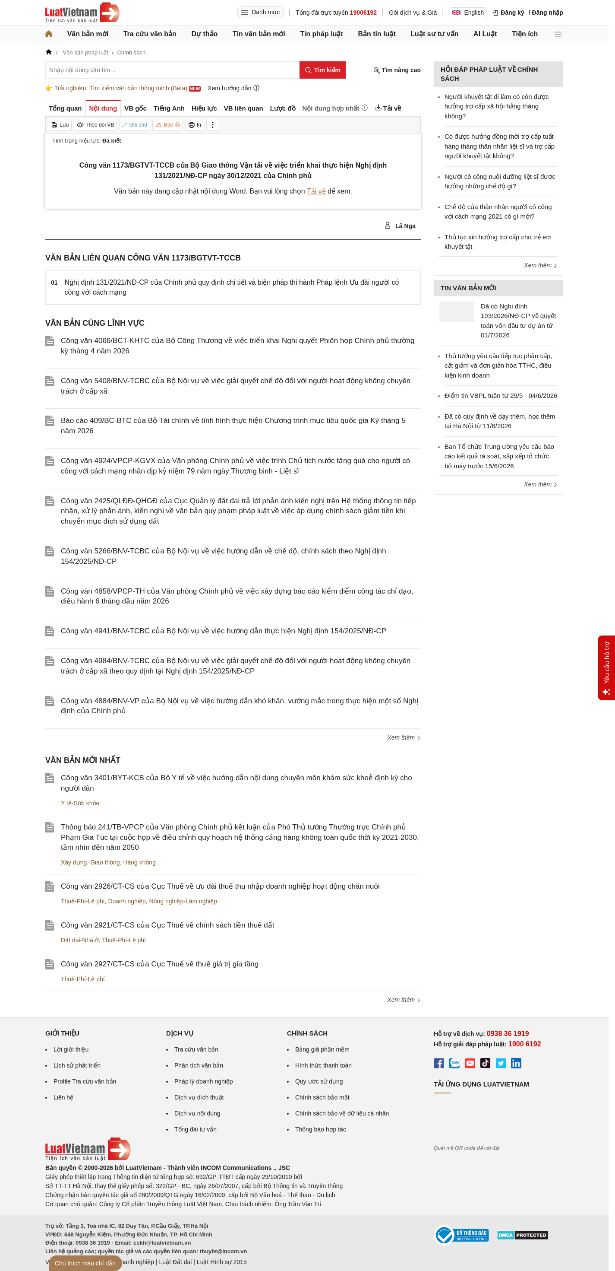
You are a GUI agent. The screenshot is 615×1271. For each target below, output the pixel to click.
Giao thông (105, 862)
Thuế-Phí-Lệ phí (83, 901)
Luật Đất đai (175, 1261)
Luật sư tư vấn (434, 34)
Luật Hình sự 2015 (222, 1261)
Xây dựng (74, 862)
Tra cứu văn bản (150, 34)
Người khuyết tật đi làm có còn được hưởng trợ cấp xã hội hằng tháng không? (497, 106)
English (468, 12)
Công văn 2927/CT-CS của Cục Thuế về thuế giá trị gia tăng (160, 964)
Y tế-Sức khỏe (80, 803)
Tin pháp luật (321, 34)
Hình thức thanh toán (323, 1065)
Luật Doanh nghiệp (128, 1261)
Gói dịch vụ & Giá (413, 12)
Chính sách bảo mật (322, 1097)
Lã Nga (400, 225)
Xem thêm (404, 737)
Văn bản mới (87, 34)
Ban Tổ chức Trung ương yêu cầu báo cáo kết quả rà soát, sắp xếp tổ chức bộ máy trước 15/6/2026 (499, 456)
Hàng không (139, 862)
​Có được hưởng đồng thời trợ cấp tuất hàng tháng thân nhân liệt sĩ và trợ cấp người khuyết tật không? (500, 146)
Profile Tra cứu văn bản (85, 1081)
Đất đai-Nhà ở (80, 940)
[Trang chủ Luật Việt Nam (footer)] (88, 1158)
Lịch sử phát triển (77, 1065)
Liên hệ (63, 1097)
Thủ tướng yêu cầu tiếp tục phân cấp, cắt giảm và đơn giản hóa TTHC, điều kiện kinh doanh (498, 365)
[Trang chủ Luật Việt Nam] (82, 12)
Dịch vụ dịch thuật (199, 1097)
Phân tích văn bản (198, 1065)
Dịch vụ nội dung (197, 1113)
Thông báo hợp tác (320, 1129)
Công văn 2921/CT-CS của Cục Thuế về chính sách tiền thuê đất (167, 925)
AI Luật (485, 34)
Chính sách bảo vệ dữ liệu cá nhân (342, 1113)
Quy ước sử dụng (319, 1081)
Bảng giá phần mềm (322, 1049)
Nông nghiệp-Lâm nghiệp (183, 901)
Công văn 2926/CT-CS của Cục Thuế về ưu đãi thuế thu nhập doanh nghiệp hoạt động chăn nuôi (220, 886)
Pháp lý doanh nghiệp (203, 1081)
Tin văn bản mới (259, 34)
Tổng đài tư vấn (195, 1129)
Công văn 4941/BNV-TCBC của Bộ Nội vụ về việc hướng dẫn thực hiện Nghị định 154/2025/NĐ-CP (223, 631)
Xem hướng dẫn (234, 88)
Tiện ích (525, 34)
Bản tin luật (376, 34)
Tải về (316, 191)
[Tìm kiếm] (323, 70)
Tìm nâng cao (397, 70)
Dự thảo (204, 34)
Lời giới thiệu (71, 1049)
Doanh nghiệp (126, 901)
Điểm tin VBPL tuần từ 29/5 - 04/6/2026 (501, 395)
